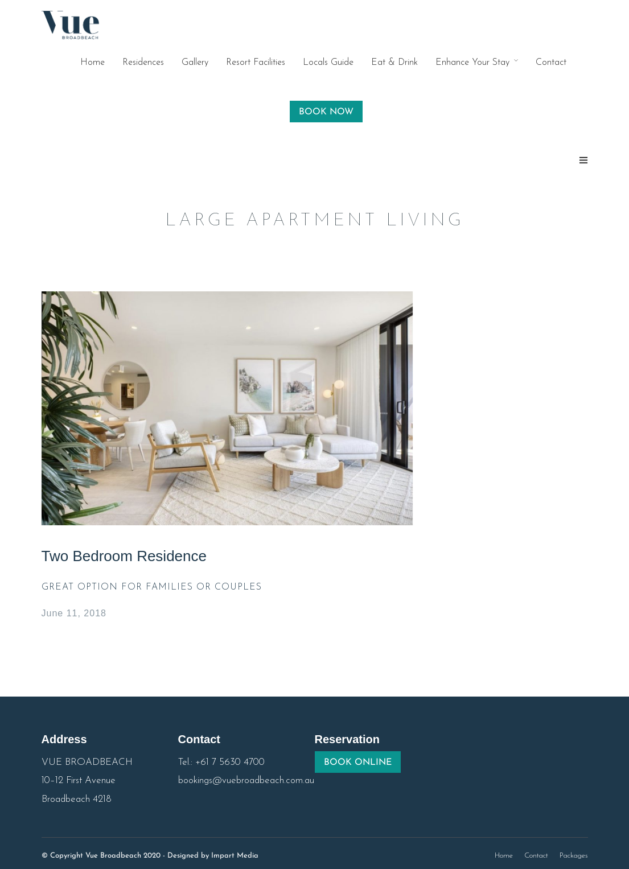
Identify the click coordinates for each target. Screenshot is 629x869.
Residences (143, 62)
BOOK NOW (326, 112)
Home (92, 62)
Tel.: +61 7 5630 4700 (221, 762)
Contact (551, 62)
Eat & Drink (394, 62)
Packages (574, 855)
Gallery (195, 62)
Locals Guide (328, 62)
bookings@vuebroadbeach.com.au (246, 780)
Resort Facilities (255, 62)
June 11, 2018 (74, 613)
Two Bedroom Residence (124, 556)
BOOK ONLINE (358, 762)
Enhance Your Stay (472, 62)
